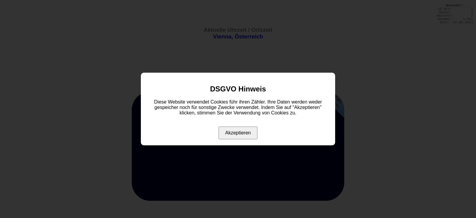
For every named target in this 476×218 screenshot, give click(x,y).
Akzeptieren (238, 132)
